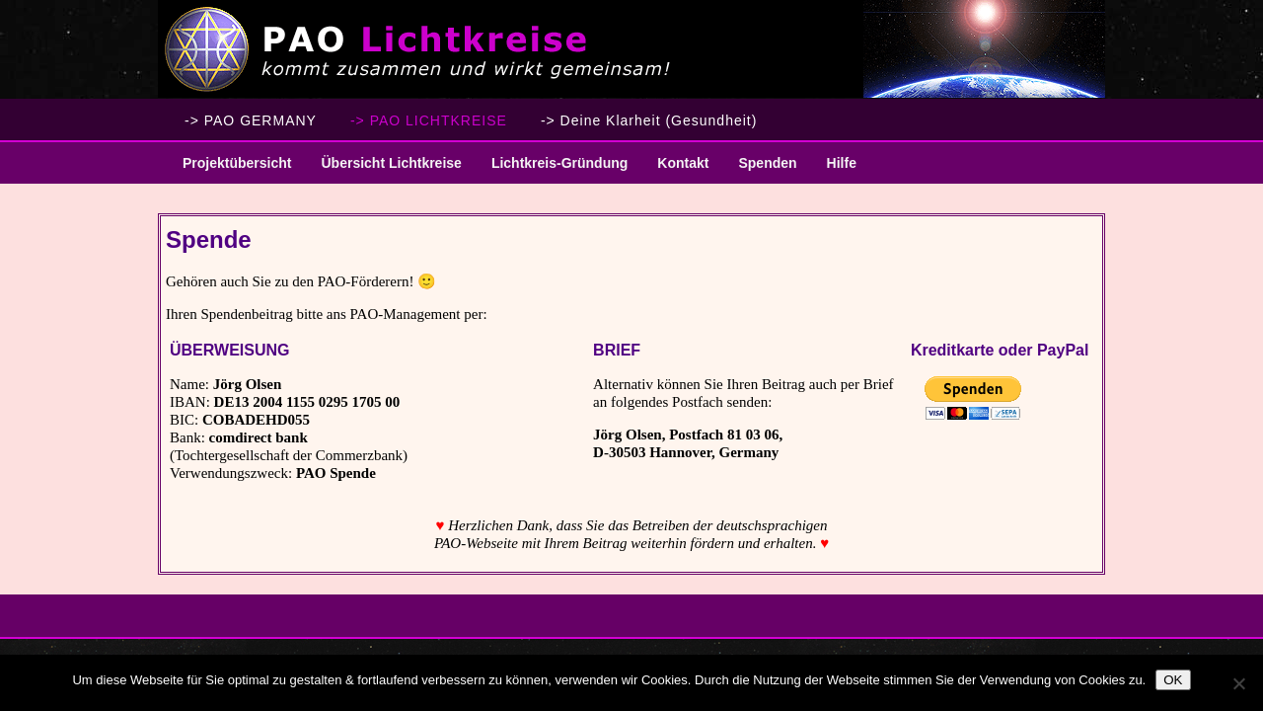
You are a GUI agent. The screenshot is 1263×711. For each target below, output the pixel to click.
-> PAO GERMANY (251, 120)
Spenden (767, 163)
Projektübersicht (229, 169)
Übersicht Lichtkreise (383, 169)
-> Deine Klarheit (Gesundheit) (649, 120)
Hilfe (841, 163)
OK (1172, 679)
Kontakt (682, 163)
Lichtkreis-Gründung (552, 169)
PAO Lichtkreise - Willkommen (631, 49)
